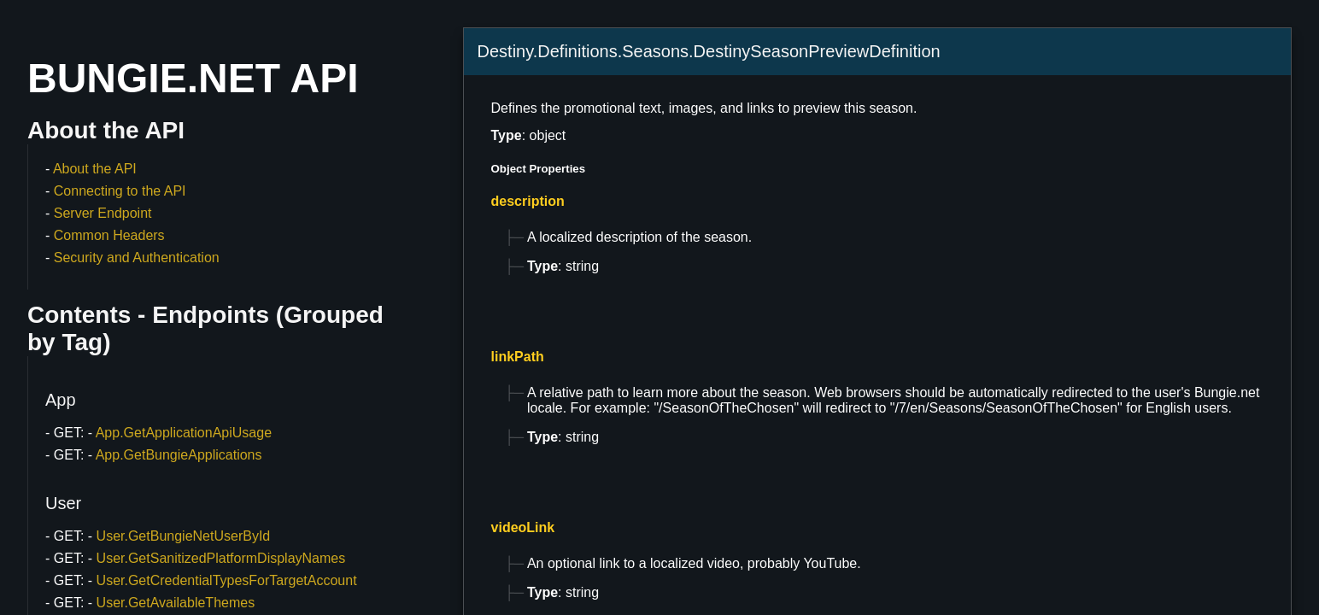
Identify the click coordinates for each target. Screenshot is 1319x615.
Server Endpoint (103, 213)
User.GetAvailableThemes (176, 602)
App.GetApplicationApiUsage (184, 432)
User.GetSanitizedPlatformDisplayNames (221, 558)
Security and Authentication (137, 257)
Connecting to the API (120, 191)
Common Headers (109, 235)
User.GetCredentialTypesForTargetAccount (227, 580)
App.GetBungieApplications (179, 455)
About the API (95, 168)
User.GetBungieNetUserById (184, 536)
